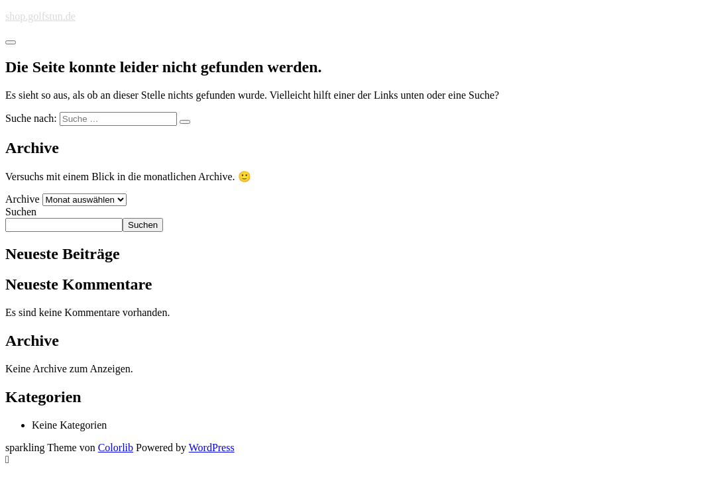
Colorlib (115, 447)
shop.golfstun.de (40, 16)
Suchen (20, 211)
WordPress (212, 447)
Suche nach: (31, 118)
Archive (22, 199)
